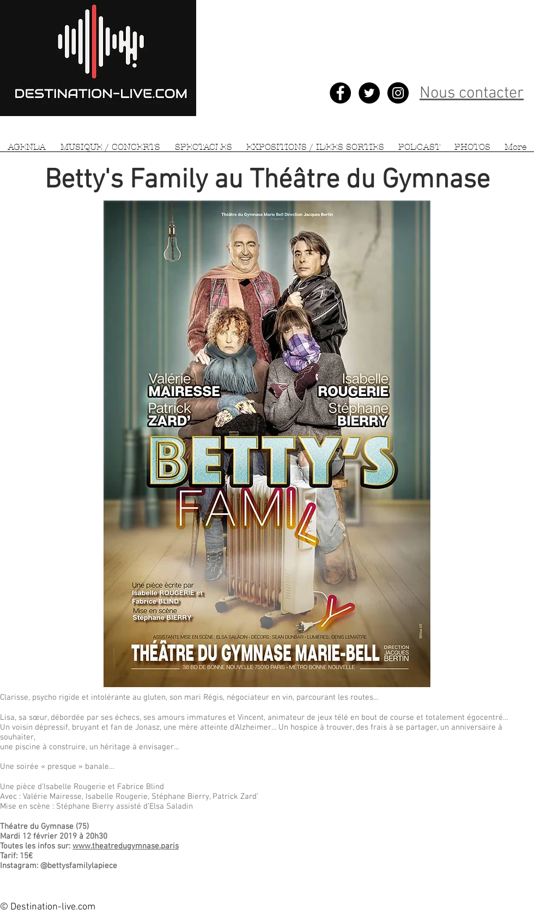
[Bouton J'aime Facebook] (325, 876)
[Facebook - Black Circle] (340, 93)
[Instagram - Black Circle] (398, 93)
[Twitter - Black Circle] (369, 93)
